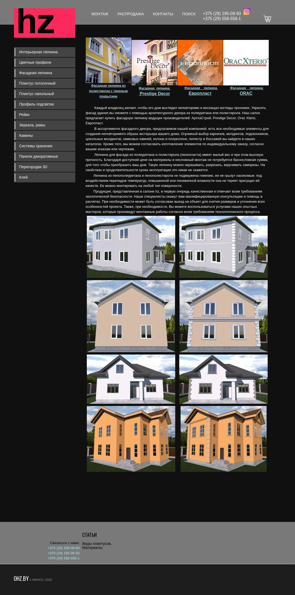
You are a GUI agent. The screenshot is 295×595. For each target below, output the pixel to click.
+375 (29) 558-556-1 (222, 18)
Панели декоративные (38, 156)
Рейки (24, 114)
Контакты (163, 14)
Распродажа (131, 14)
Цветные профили (35, 62)
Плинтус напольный (36, 94)
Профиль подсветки (36, 104)
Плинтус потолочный (37, 83)
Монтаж (100, 14)
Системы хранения (36, 146)
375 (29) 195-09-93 (223, 13)
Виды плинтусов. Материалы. (97, 545)
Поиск (188, 14)
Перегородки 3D (33, 167)
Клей (23, 177)
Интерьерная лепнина (38, 52)
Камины (26, 135)
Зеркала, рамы (32, 125)
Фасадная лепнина (35, 73)
